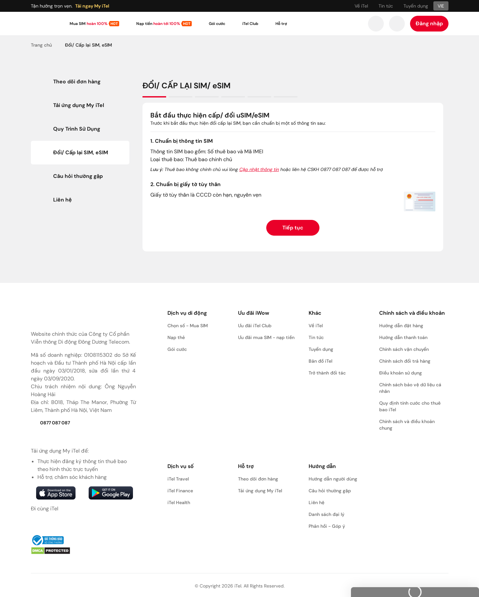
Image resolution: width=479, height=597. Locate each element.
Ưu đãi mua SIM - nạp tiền (266, 337)
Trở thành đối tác (327, 373)
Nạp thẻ (176, 337)
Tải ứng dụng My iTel (260, 491)
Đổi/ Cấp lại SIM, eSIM (88, 45)
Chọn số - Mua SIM (187, 326)
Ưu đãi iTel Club (255, 326)
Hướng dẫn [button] (322, 466)
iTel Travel (178, 479)
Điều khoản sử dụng (400, 373)
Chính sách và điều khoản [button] (412, 312)
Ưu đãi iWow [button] (253, 312)
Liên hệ (316, 502)
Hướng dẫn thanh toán (403, 337)
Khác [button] (315, 312)
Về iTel (361, 6)
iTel (237, 586)
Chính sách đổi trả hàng (404, 361)
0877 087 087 (50, 422)
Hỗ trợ (281, 23)
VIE (441, 6)
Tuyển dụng (415, 6)
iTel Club (250, 23)
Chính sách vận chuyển (404, 349)
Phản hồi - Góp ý (327, 526)
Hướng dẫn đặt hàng (401, 326)
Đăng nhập (429, 23)
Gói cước (217, 23)
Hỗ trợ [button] (246, 466)
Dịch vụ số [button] (180, 466)
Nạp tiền (158, 23)
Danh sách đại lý (326, 514)
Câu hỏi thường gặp (330, 491)
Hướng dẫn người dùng (333, 479)
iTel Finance (180, 491)
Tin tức (386, 6)
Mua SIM (88, 23)
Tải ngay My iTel (92, 6)
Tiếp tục (292, 227)
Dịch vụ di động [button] (187, 312)
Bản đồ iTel (320, 361)
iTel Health (178, 502)
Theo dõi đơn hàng (258, 479)
